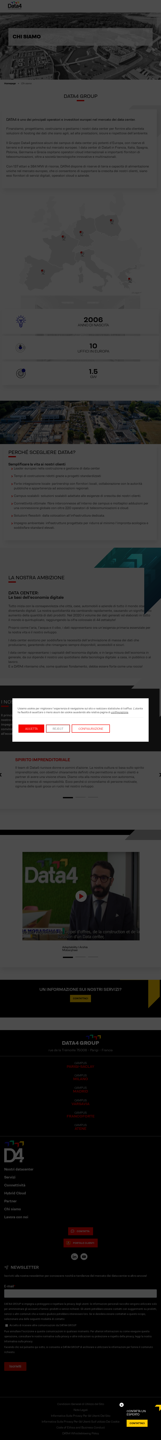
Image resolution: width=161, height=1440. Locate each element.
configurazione (119, 712)
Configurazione (91, 728)
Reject (58, 728)
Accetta (31, 728)
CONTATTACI (137, 1423)
